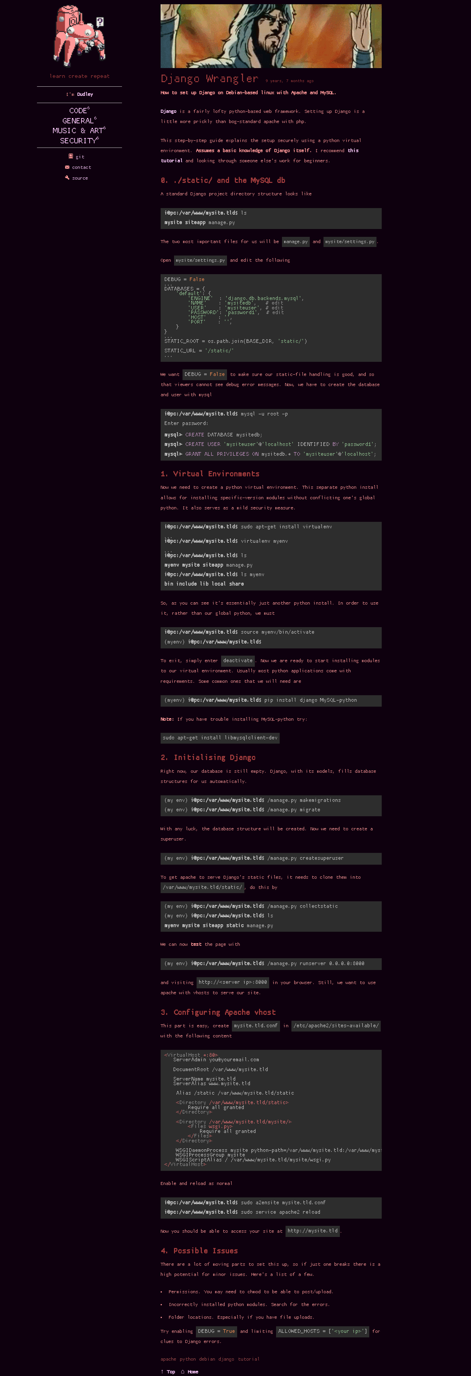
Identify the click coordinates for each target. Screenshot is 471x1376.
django (226, 1359)
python (188, 1359)
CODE (79, 111)
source (79, 178)
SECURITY (79, 141)
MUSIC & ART (79, 131)
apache (168, 1359)
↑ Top (168, 1372)
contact (79, 168)
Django (168, 112)
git (79, 157)
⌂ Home (189, 1372)
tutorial (249, 1359)
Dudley (85, 95)
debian (207, 1359)
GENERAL (79, 121)
